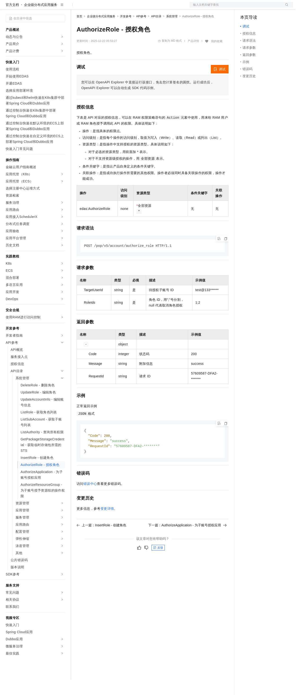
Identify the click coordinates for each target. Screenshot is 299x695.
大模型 (48, 7)
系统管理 (172, 31)
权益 (90, 7)
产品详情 (193, 56)
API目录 (156, 31)
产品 (61, 7)
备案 (245, 7)
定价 (102, 7)
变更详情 (107, 525)
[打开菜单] (7, 7)
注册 (268, 7)
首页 (79, 31)
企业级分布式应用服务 (40, 20)
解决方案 (76, 7)
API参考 (141, 31)
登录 (285, 7)
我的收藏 (216, 56)
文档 (235, 7)
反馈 (158, 564)
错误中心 (90, 500)
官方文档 (12, 20)
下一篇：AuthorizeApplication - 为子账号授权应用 (187, 542)
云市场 (115, 7)
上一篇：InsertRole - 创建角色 (101, 542)
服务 (139, 7)
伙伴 (128, 7)
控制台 (256, 7)
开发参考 (125, 31)
